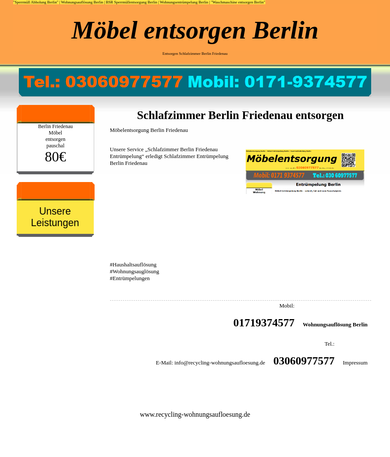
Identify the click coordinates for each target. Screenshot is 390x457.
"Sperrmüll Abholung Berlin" (36, 2)
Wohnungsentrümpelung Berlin (184, 2)
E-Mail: (164, 362)
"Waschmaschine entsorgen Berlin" (238, 2)
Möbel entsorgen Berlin (195, 30)
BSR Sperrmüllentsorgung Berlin (131, 2)
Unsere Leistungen (55, 217)
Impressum (355, 362)
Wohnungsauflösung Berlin (82, 2)
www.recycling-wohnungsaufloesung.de (195, 414)
